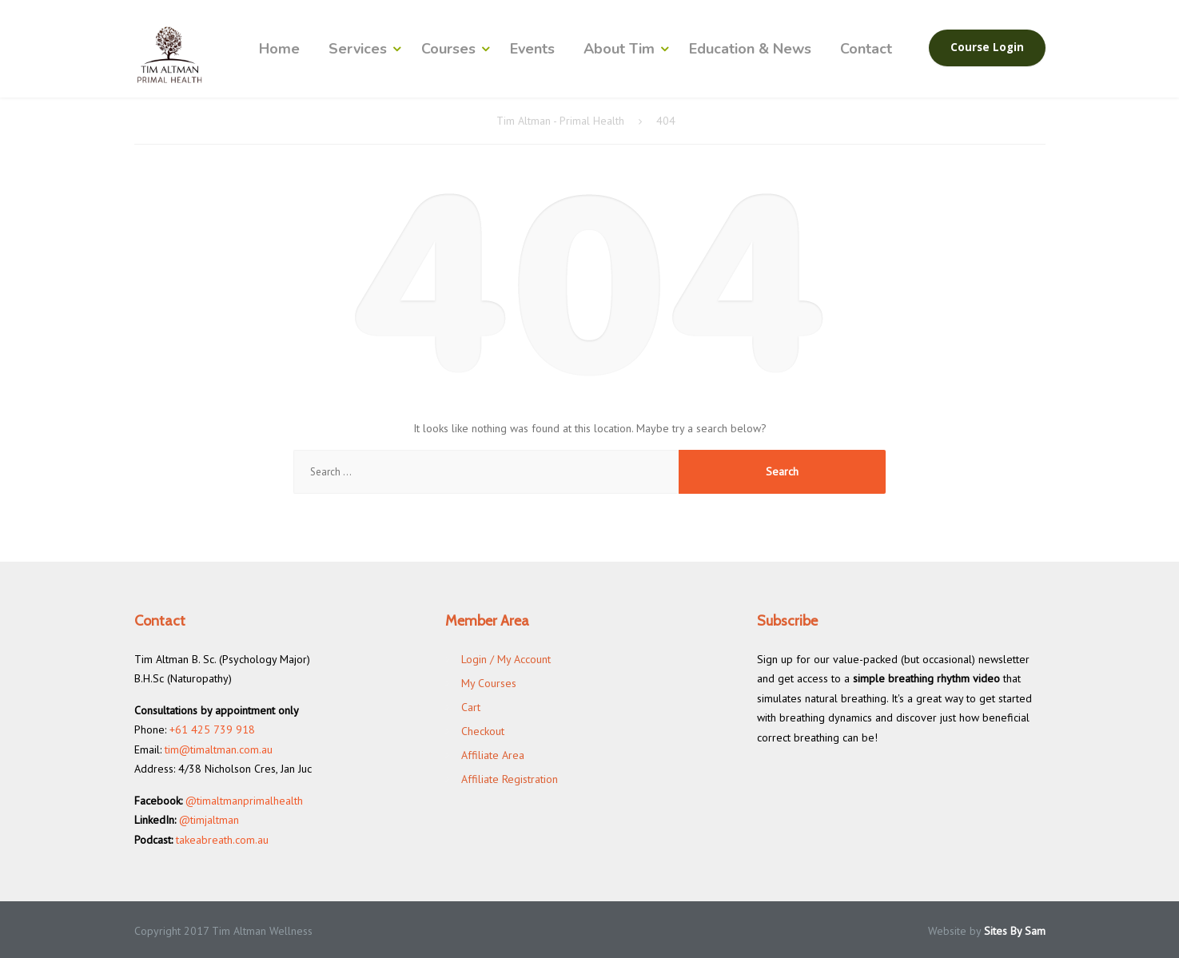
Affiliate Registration (509, 779)
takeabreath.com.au (222, 840)
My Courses (488, 683)
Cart (470, 707)
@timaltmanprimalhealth (244, 800)
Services (358, 48)
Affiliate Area (492, 755)
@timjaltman (209, 820)
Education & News (750, 48)
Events (532, 48)
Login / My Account (506, 659)
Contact (866, 48)
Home (279, 48)
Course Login (987, 47)
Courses (448, 48)
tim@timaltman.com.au (219, 749)
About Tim (619, 48)
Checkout (482, 731)
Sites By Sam (1015, 931)
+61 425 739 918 (212, 729)
